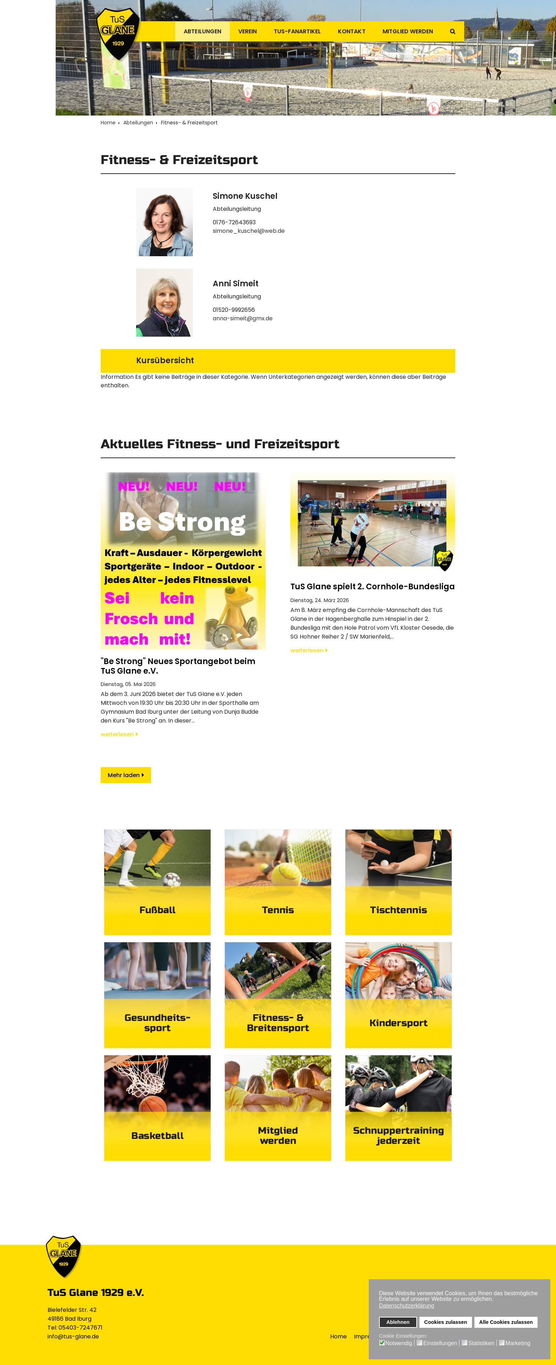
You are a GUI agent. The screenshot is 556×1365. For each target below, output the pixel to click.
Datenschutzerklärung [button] (406, 1306)
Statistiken (481, 1343)
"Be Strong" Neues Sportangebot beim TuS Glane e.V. (178, 666)
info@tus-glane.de (73, 1336)
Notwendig (398, 1343)
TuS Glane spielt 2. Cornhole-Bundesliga (372, 586)
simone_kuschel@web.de (249, 231)
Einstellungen (440, 1343)
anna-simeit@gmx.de (243, 318)
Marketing (517, 1343)
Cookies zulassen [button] (445, 1322)
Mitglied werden (405, 31)
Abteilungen (190, 31)
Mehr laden (124, 775)
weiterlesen (117, 734)
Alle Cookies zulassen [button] (506, 1322)
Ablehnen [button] (398, 1322)
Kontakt (346, 31)
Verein (237, 31)
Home (338, 1336)
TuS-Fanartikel (289, 31)
